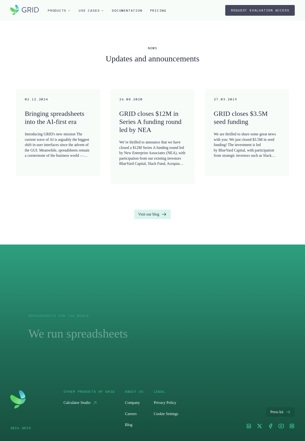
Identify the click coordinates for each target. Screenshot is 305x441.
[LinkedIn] (249, 426)
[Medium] (292, 426)
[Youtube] (281, 426)
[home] (24, 10)
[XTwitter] (259, 426)
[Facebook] (270, 426)
